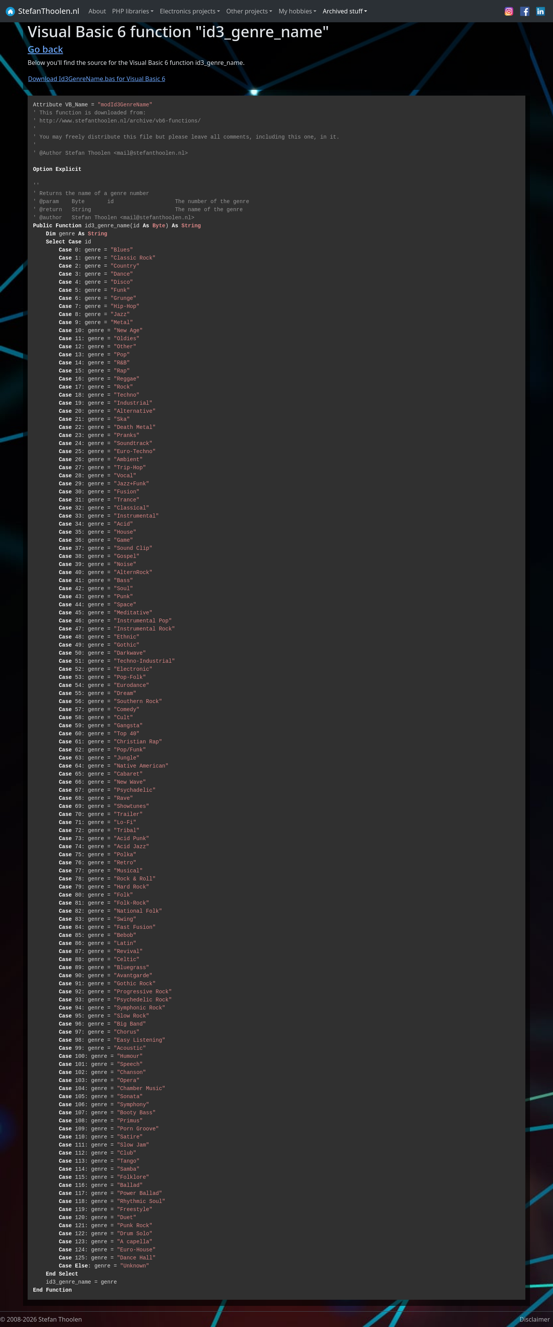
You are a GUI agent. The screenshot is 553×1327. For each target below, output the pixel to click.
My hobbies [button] (295, 11)
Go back (45, 49)
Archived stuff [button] (343, 11)
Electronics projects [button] (187, 11)
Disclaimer (535, 1319)
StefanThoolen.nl (42, 11)
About (97, 11)
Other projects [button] (247, 11)
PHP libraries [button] (130, 11)
